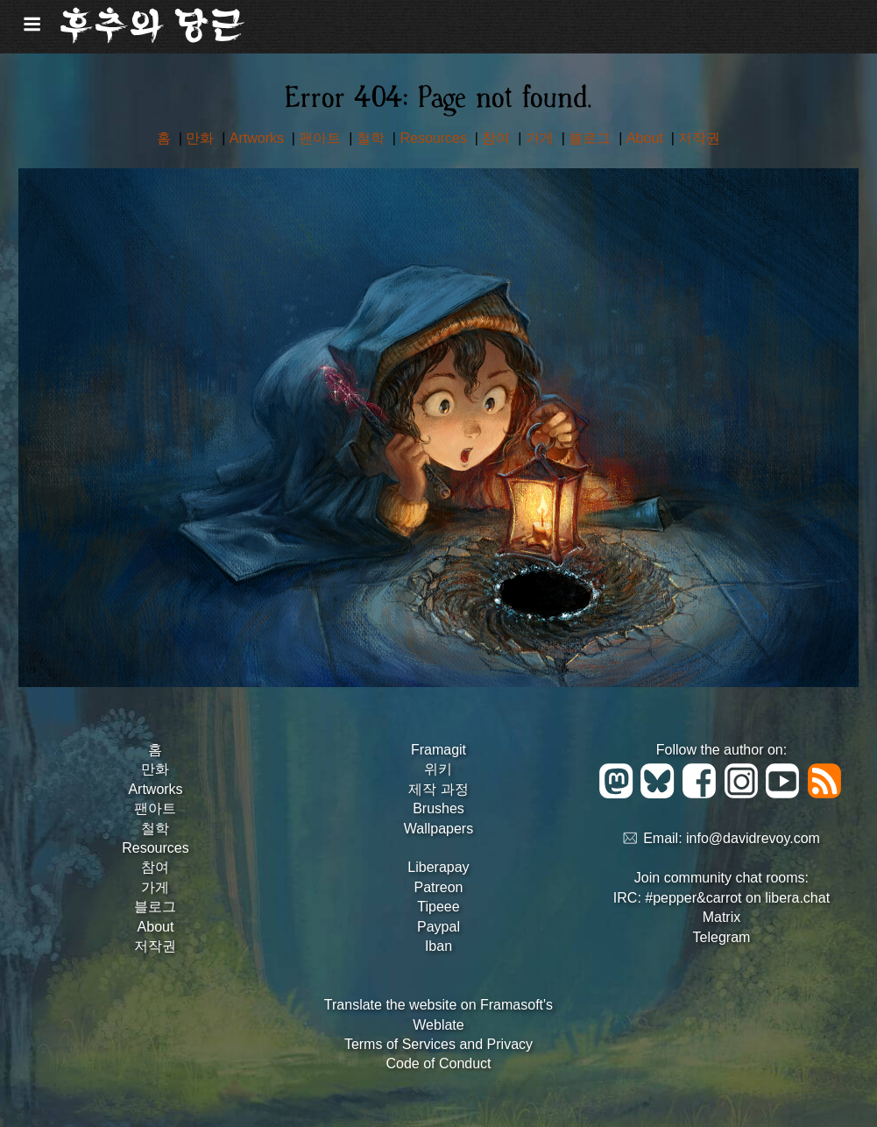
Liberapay (438, 867)
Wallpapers (438, 828)
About (646, 138)
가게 (541, 138)
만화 (201, 138)
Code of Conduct (438, 1063)
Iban (438, 946)
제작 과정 (438, 789)
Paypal (438, 926)
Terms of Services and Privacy (438, 1044)
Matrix (722, 917)
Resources (435, 138)
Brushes (438, 808)
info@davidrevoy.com (753, 839)
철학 (372, 138)
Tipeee (438, 906)
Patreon (438, 887)
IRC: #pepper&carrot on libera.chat (721, 897)
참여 (497, 138)
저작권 (699, 138)
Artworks (259, 138)
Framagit (438, 749)
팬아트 (321, 138)
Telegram (722, 937)
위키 (438, 769)
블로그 (591, 138)
